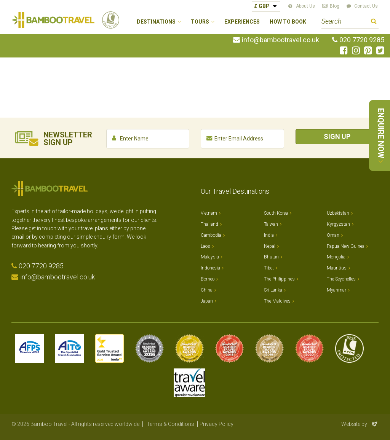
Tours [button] (200, 22)
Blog (334, 6)
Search (374, 22)
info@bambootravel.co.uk (280, 40)
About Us (305, 6)
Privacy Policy (216, 424)
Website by (360, 424)
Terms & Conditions (170, 424)
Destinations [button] (156, 22)
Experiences (242, 22)
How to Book (288, 22)
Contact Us (366, 6)
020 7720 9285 (361, 40)
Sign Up (337, 136)
